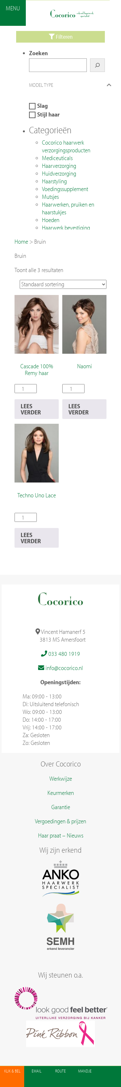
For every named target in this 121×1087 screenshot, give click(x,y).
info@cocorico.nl (60, 668)
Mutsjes (50, 196)
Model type (72, 85)
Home (21, 241)
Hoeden (50, 220)
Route (60, 1070)
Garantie (60, 807)
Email (36, 1070)
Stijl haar (48, 114)
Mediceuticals (57, 158)
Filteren (61, 36)
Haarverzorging (59, 165)
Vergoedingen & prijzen (60, 821)
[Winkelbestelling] (63, 284)
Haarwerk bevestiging (66, 227)
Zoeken (38, 53)
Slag (42, 105)
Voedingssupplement (65, 189)
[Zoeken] (97, 65)
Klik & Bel (12, 1070)
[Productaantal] (26, 388)
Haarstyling (54, 181)
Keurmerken (60, 793)
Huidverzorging (59, 173)
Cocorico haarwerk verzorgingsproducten (66, 146)
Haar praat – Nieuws (60, 835)
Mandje (85, 1070)
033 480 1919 (60, 653)
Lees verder (31, 409)
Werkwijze (60, 778)
